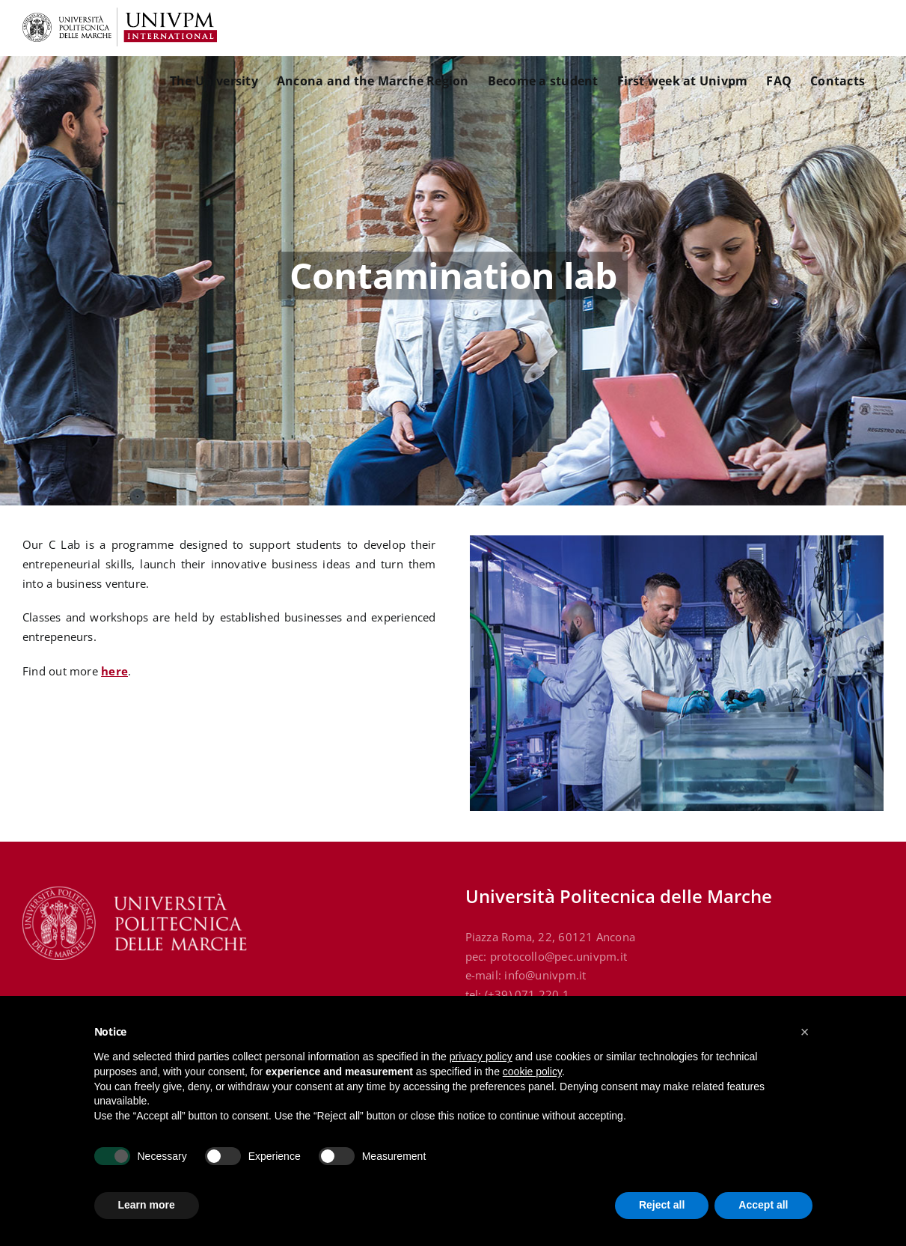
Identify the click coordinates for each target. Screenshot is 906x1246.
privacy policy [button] (481, 1057)
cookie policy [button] (532, 1072)
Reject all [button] (662, 1205)
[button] (805, 1032)
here (114, 670)
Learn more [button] (146, 1205)
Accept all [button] (763, 1205)
